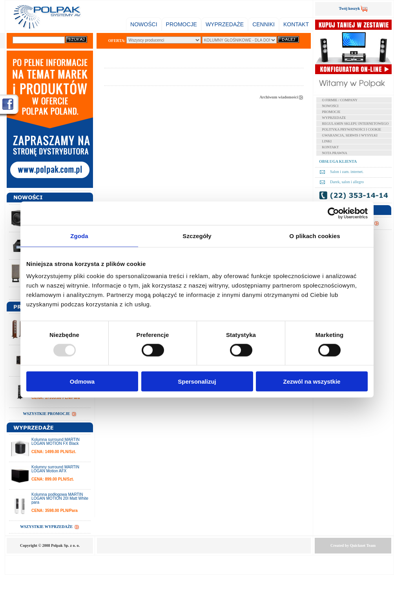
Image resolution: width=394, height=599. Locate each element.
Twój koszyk (353, 8)
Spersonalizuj (197, 381)
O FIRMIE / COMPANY (340, 100)
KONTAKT (296, 24)
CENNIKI (263, 24)
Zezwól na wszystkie (312, 381)
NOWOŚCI (143, 24)
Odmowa (82, 381)
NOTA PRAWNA (334, 153)
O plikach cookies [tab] (314, 235)
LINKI (327, 141)
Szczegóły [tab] (196, 235)
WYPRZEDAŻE (225, 24)
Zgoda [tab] (79, 235)
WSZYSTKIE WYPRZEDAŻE (50, 526)
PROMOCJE (181, 24)
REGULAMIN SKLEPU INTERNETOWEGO (355, 124)
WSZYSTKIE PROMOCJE (50, 413)
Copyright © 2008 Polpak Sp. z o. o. (50, 545)
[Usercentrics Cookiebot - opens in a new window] (333, 213)
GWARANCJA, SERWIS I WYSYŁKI (350, 135)
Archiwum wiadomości (281, 97)
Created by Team (353, 545)
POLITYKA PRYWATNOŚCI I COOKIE (351, 129)
